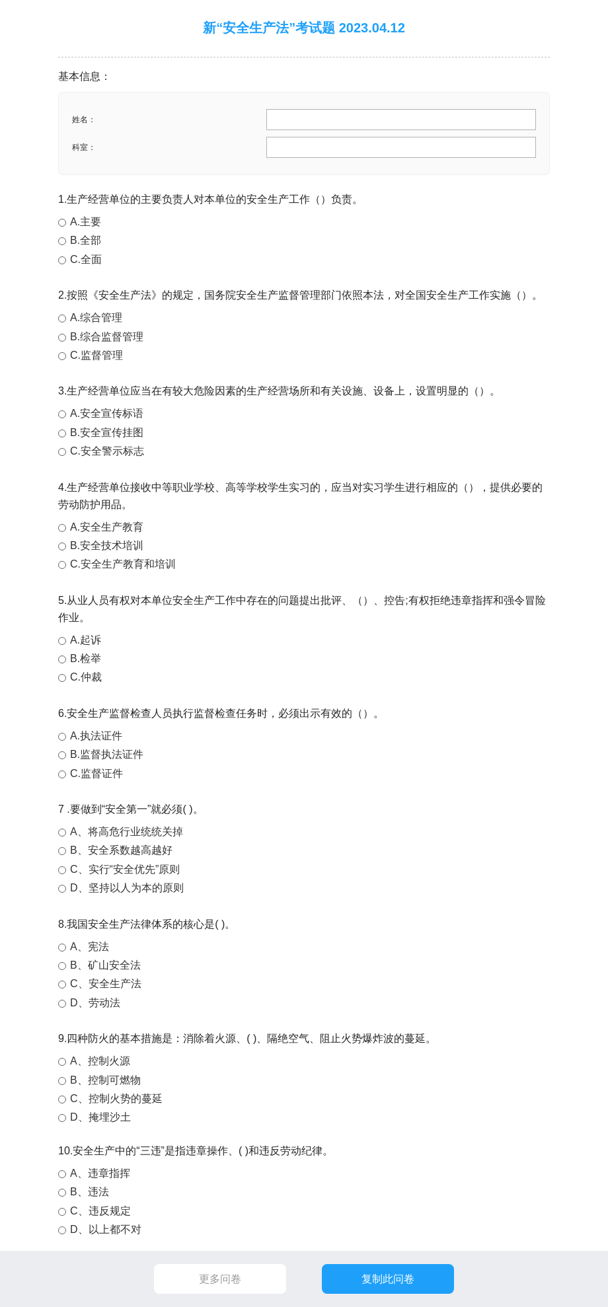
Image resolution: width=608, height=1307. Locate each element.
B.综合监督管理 (106, 336)
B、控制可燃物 (105, 1080)
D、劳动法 (95, 1002)
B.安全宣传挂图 (106, 432)
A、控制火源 (100, 1060)
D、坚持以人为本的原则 (127, 887)
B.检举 (85, 658)
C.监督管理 (96, 355)
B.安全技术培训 (106, 545)
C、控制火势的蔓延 (116, 1098)
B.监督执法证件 (106, 754)
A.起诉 (85, 640)
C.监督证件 (96, 773)
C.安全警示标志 (107, 451)
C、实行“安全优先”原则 (125, 869)
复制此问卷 (387, 1279)
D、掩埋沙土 (100, 1117)
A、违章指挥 (100, 1173)
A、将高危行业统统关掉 (126, 831)
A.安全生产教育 (106, 527)
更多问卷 (220, 1279)
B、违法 (89, 1191)
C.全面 (86, 259)
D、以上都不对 (105, 1229)
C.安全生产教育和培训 (123, 564)
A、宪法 (89, 946)
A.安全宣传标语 (106, 413)
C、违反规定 (100, 1210)
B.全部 (85, 240)
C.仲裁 (86, 677)
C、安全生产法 (105, 983)
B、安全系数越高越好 (121, 850)
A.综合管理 (96, 317)
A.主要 (85, 221)
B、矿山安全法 (105, 965)
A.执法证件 (96, 735)
